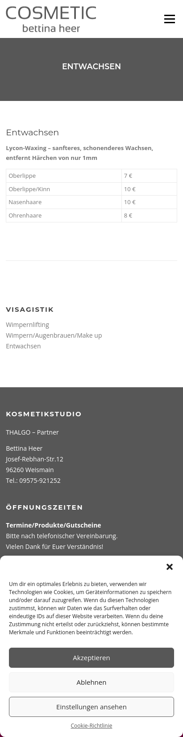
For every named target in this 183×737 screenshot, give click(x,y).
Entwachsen (23, 346)
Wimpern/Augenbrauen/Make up (54, 335)
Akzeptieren (91, 657)
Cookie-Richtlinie (91, 725)
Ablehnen (92, 682)
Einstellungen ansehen (91, 706)
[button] (169, 566)
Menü (169, 19)
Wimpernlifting (27, 324)
